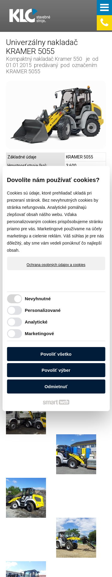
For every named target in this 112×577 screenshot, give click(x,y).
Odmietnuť (56, 386)
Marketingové (39, 333)
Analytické (36, 321)
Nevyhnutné (38, 298)
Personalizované (43, 310)
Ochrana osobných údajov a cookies (56, 265)
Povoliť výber (56, 370)
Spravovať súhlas (53, 569)
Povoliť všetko (56, 354)
